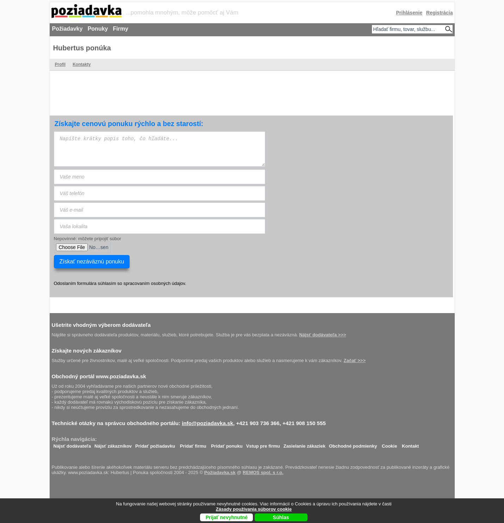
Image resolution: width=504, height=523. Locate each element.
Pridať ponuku (226, 444)
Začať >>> (355, 360)
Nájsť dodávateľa (72, 444)
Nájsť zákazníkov (113, 444)
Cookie (389, 444)
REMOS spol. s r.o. (263, 472)
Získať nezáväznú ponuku (92, 261)
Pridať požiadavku (155, 444)
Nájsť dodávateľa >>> (322, 334)
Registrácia (439, 12)
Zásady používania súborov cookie (254, 509)
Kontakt (410, 444)
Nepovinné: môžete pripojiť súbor (87, 238)
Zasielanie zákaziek (304, 444)
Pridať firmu (193, 444)
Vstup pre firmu (263, 444)
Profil (60, 64)
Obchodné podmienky (353, 444)
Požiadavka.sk (220, 472)
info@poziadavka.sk (207, 423)
